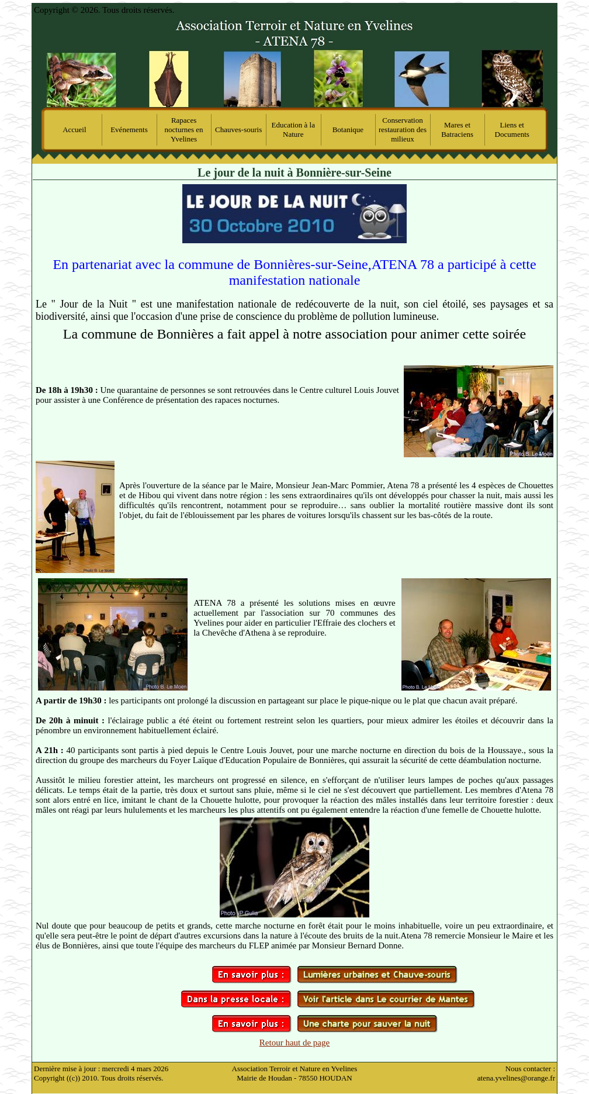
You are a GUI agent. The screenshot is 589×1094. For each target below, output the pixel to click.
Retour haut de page (294, 1042)
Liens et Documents (512, 129)
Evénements (129, 129)
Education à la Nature (293, 129)
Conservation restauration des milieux (403, 129)
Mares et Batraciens (457, 129)
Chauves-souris (238, 129)
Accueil (74, 129)
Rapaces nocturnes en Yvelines (184, 129)
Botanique (347, 129)
